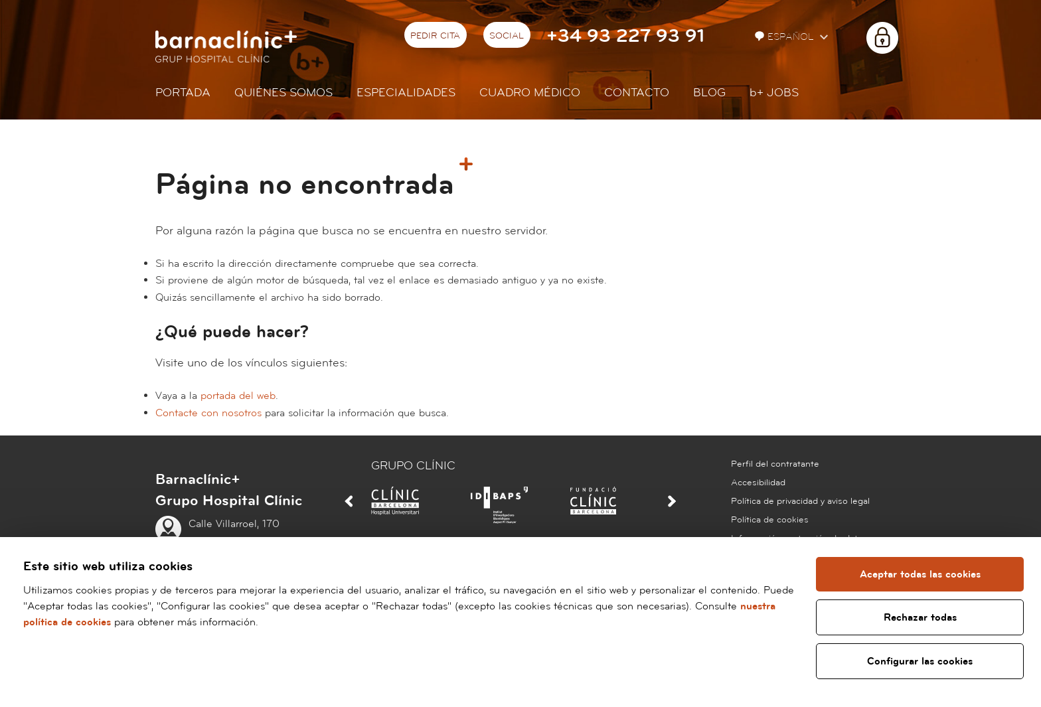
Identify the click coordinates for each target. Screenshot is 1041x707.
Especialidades (406, 92)
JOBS (774, 92)
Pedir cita (435, 36)
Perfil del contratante (775, 464)
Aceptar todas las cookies (919, 574)
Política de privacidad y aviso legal (800, 501)
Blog (709, 92)
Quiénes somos (283, 92)
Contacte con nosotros (208, 413)
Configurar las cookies (920, 661)
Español (785, 37)
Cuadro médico (529, 92)
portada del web (238, 395)
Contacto (636, 92)
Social (506, 36)
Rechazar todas (919, 617)
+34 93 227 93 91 (625, 36)
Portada (182, 92)
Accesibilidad (758, 483)
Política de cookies (770, 520)
